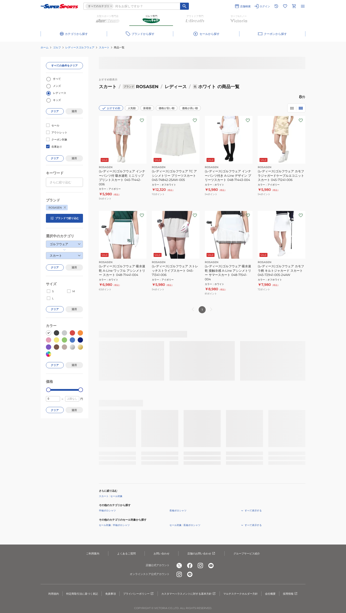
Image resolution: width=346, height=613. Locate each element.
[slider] (48, 389)
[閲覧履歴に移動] (276, 6)
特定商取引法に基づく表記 (82, 593)
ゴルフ (57, 47)
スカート (104, 47)
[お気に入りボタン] (142, 120)
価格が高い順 (190, 108)
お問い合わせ (161, 553)
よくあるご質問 (126, 553)
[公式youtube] (211, 565)
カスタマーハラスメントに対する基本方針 (188, 594)
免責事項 (110, 593)
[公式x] (179, 565)
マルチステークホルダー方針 (240, 593)
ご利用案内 (92, 553)
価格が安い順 (167, 108)
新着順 (147, 108)
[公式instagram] (200, 565)
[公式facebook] (189, 565)
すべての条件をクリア (64, 65)
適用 (74, 111)
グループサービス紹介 (246, 553)
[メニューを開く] (303, 6)
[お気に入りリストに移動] (285, 6)
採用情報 (290, 594)
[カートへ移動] (294, 6)
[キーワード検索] (184, 6)
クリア (55, 111)
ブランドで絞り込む (64, 218)
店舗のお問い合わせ (201, 553)
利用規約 (53, 593)
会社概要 (270, 593)
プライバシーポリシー (138, 594)
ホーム (45, 47)
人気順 (132, 108)
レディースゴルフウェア (79, 47)
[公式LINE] (189, 574)
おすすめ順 (111, 108)
